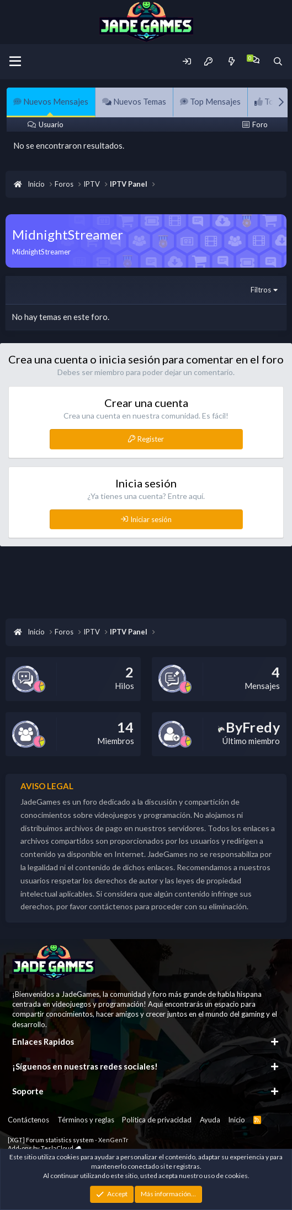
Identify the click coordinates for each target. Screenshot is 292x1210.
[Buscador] (278, 61)
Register (150, 439)
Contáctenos (28, 1119)
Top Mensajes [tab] (210, 101)
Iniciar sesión (151, 519)
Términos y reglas (85, 1119)
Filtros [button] (261, 289)
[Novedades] (231, 61)
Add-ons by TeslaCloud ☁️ (45, 1148)
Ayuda (210, 1119)
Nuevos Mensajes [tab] (50, 101)
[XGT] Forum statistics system (68, 1139)
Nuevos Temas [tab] (134, 101)
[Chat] (254, 59)
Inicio (236, 1119)
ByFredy (249, 727)
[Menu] (15, 61)
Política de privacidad (157, 1119)
